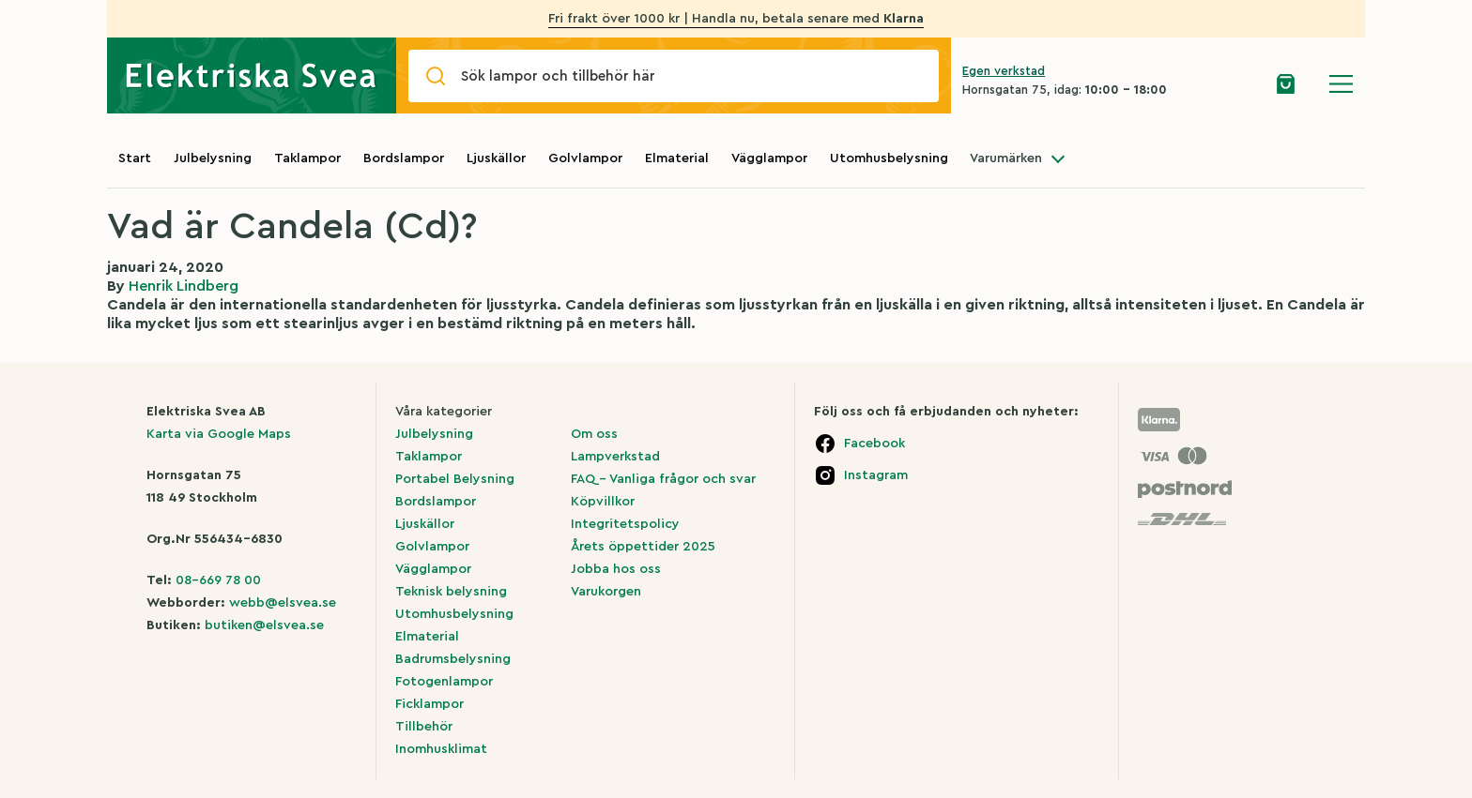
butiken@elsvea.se (264, 625)
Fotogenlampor (444, 681)
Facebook (874, 443)
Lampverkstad (615, 456)
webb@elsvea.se (282, 603)
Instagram (876, 475)
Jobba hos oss (616, 569)
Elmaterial (677, 158)
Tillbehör (423, 726)
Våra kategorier (443, 411)
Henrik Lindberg (183, 286)
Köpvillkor (603, 501)
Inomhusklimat (441, 749)
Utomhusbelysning (889, 158)
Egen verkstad (1003, 71)
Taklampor (307, 158)
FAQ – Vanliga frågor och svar (663, 479)
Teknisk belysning (451, 591)
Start (134, 158)
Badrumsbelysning (453, 659)
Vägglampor (769, 158)
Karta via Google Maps (218, 434)
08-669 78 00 (218, 580)
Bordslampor (403, 158)
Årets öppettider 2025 (643, 546)
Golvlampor (585, 158)
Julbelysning (213, 158)
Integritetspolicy (625, 524)
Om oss (594, 434)
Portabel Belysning (454, 479)
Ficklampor (429, 704)
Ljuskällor (496, 158)
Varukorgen (606, 591)
